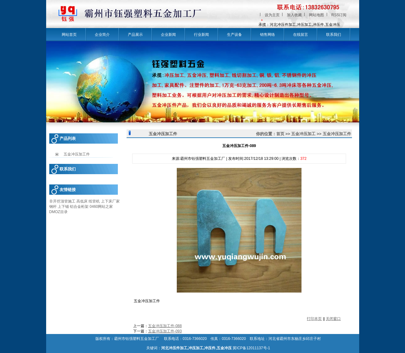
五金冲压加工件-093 (165, 331)
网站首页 (69, 34)
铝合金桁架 (79, 206)
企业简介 (102, 34)
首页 (280, 133)
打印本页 (314, 319)
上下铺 (63, 206)
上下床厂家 (110, 201)
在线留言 (300, 34)
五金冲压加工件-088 (165, 326)
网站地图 (316, 15)
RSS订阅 (339, 15)
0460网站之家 (101, 206)
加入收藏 (294, 15)
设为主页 (272, 15)
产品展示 (135, 34)
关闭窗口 (333, 319)
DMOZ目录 (58, 212)
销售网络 (267, 34)
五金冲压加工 (303, 133)
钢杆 (53, 206)
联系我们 (333, 34)
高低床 (82, 201)
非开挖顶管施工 (62, 201)
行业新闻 (201, 34)
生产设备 (234, 34)
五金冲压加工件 (337, 133)
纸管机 (94, 201)
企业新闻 (168, 34)
